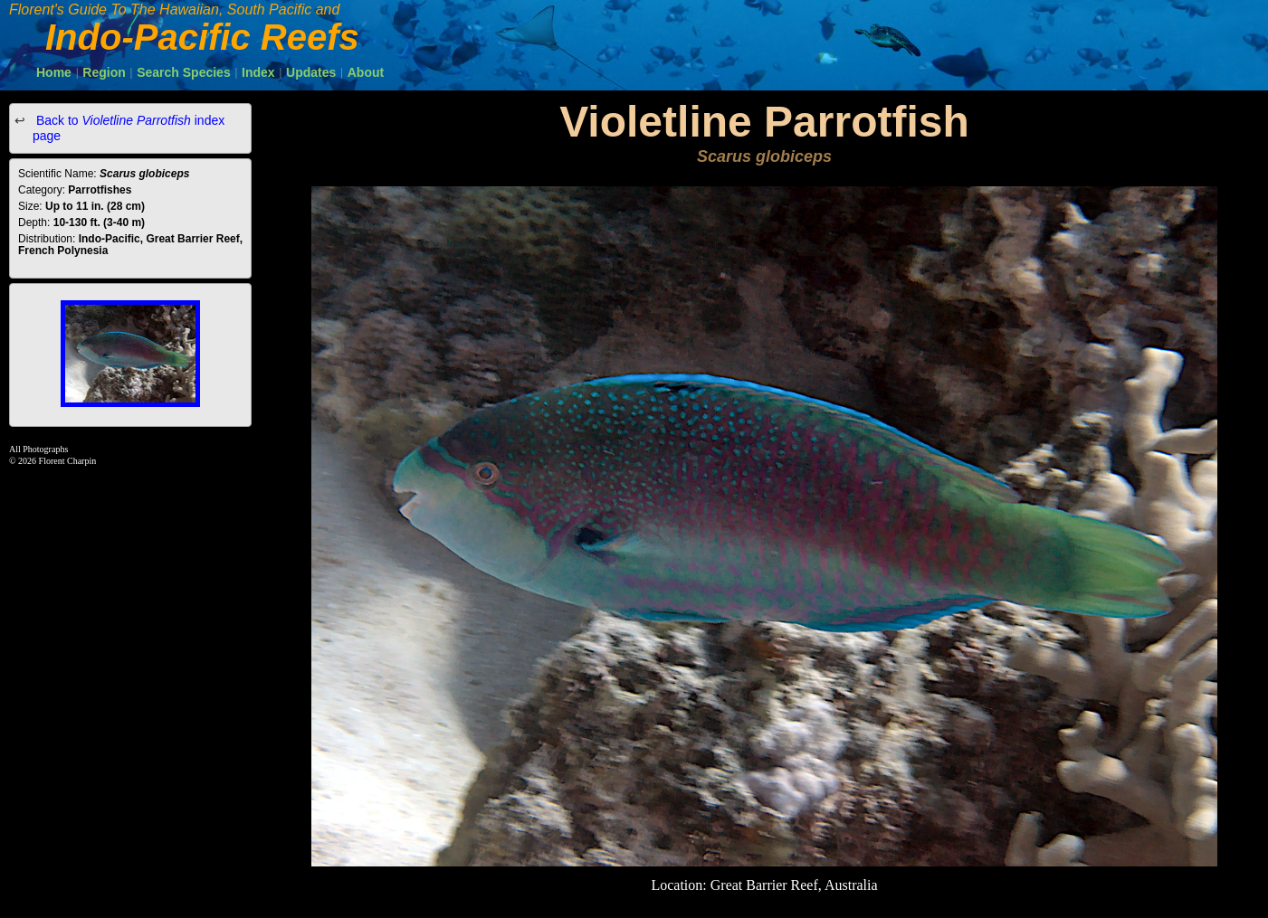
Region (103, 72)
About (366, 72)
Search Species (184, 72)
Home (54, 72)
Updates (311, 72)
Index (258, 72)
